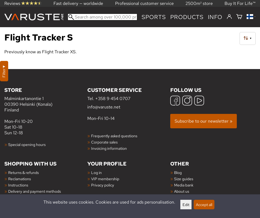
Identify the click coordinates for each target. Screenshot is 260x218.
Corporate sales (104, 142)
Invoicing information (109, 148)
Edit (186, 204)
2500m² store (199, 3)
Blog (178, 172)
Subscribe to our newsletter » (203, 121)
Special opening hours (27, 144)
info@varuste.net (103, 107)
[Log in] (229, 17)
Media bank (183, 185)
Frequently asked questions (114, 135)
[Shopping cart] (239, 17)
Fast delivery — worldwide (78, 3)
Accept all (204, 204)
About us (181, 191)
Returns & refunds (23, 172)
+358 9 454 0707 (112, 98)
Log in (96, 172)
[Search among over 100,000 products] (102, 17)
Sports (154, 17)
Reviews (23, 3)
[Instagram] (187, 101)
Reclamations (19, 178)
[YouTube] (199, 101)
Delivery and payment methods (34, 191)
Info (215, 17)
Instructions (18, 185)
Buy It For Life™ (240, 3)
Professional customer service (144, 3)
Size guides (183, 178)
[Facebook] (175, 101)
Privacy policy (102, 185)
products (187, 17)
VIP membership (105, 178)
